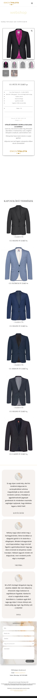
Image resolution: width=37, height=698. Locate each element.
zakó (15, 21)
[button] (31, 30)
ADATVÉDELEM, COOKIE (22, 690)
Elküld (29, 661)
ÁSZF (16, 690)
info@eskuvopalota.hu (20, 672)
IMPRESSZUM (12, 690)
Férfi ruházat (9, 21)
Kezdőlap (3, 21)
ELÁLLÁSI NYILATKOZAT (18, 691)
